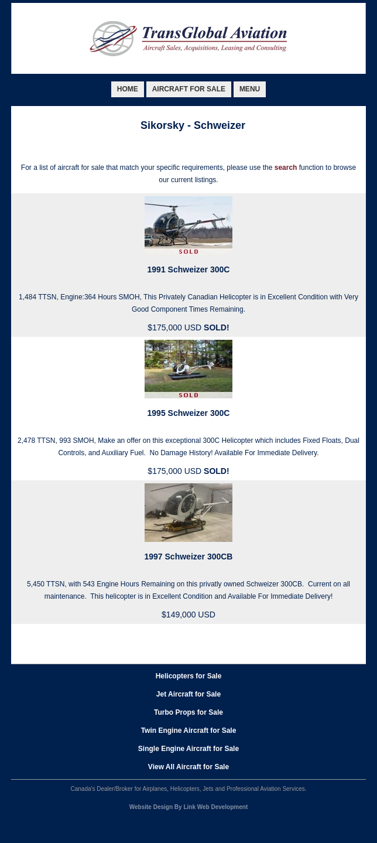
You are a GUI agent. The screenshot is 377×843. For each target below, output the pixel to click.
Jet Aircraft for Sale (188, 694)
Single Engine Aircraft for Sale (188, 749)
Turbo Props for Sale (188, 712)
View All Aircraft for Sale (188, 767)
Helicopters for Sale (189, 676)
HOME (127, 89)
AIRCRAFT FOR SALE (188, 89)
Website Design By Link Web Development (188, 807)
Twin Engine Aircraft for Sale (189, 730)
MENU (249, 89)
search (286, 167)
